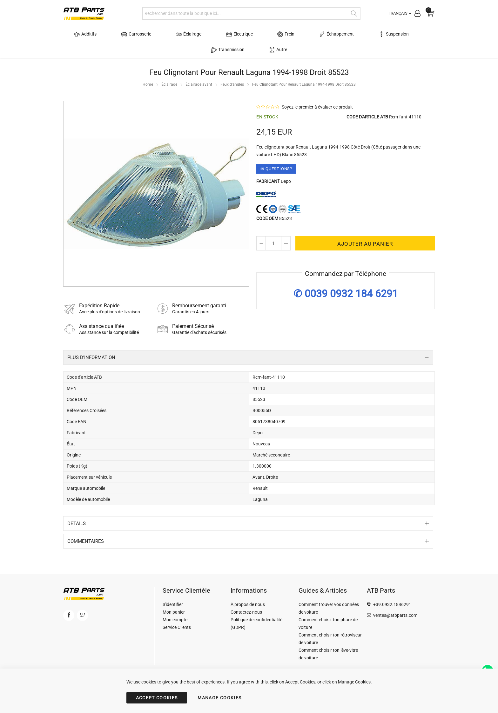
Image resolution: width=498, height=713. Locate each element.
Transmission (402, 34)
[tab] (248, 357)
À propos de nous (248, 604)
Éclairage (178, 34)
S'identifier (173, 604)
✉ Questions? (276, 168)
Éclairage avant (198, 84)
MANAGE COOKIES (219, 697)
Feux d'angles (232, 84)
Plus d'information (91, 357)
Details (76, 523)
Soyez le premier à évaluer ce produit (317, 107)
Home (148, 84)
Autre (249, 50)
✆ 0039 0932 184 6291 (345, 294)
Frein (260, 34)
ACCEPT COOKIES (157, 697)
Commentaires (85, 541)
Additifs (90, 34)
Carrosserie (133, 34)
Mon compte (175, 619)
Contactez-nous (246, 612)
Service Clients (177, 627)
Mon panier (174, 612)
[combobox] (251, 13)
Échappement (304, 34)
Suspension (353, 34)
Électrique (222, 34)
